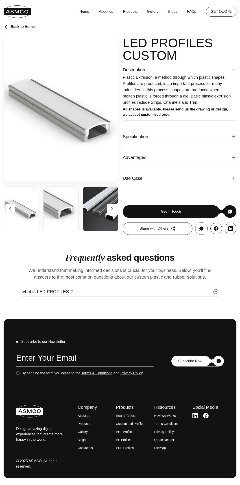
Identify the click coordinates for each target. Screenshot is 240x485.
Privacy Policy (131, 373)
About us (106, 11)
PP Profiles (123, 440)
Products (130, 11)
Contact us (85, 448)
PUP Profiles (125, 448)
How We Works (165, 415)
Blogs (172, 11)
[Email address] (85, 358)
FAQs (191, 11)
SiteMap (160, 448)
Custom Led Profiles (130, 424)
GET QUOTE (221, 11)
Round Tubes (125, 415)
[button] (179, 69)
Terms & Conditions (97, 373)
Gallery (152, 11)
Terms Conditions (166, 424)
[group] (21, 208)
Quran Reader (164, 440)
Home (84, 11)
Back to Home (19, 27)
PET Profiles (124, 432)
